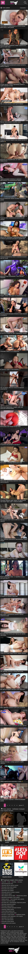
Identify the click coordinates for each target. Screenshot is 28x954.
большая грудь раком (8, 906)
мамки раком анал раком (9, 923)
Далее (21, 805)
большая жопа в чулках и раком (10, 892)
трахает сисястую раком (8, 900)
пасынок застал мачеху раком (10, 885)
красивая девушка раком (8, 904)
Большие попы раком (8, 888)
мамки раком (5, 899)
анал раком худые (7, 894)
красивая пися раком (7, 918)
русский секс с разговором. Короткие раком (14, 902)
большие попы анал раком (9, 887)
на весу (20, 882)
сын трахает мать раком (17, 899)
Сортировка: (23, 7)
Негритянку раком (22, 895)
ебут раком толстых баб (8, 895)
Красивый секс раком (8, 890)
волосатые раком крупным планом (11, 907)
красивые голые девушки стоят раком (12, 916)
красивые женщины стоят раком (11, 897)
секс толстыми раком (7, 919)
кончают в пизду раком (8, 914)
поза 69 (4, 882)
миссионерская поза (7, 883)
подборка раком (20, 914)
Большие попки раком (8, 921)
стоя (9, 882)
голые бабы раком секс (8, 911)
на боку (14, 882)
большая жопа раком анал (9, 912)
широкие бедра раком (8, 909)
